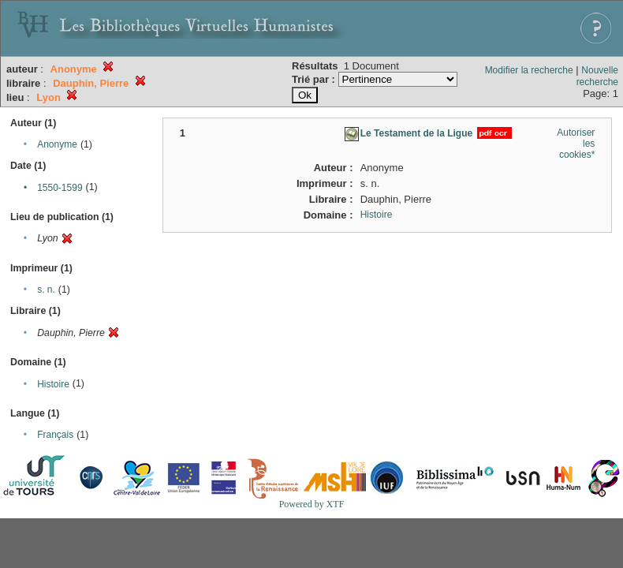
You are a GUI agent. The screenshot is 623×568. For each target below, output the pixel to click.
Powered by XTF (312, 504)
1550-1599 (59, 187)
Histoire (53, 384)
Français (55, 434)
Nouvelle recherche (597, 76)
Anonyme (57, 144)
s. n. (46, 289)
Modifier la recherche (529, 70)
